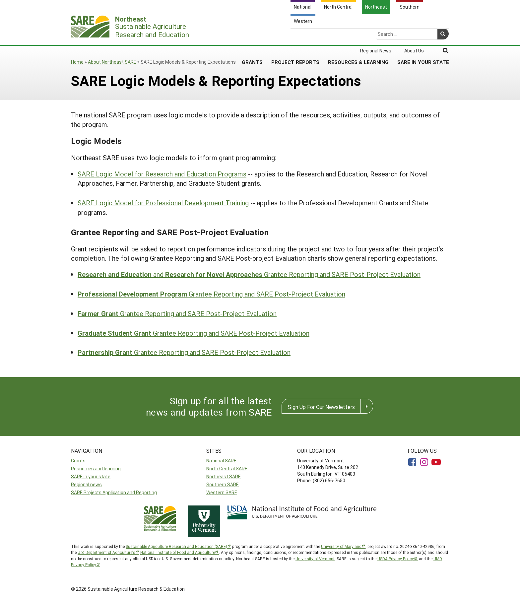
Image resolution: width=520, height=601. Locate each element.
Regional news (86, 484)
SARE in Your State (423, 36)
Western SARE (221, 492)
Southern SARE (222, 484)
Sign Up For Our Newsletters (321, 406)
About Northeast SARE (112, 62)
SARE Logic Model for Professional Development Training (163, 202)
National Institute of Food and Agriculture (177, 552)
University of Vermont (315, 558)
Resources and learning (96, 468)
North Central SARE (226, 468)
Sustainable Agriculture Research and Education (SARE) (176, 546)
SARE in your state (90, 476)
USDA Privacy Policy (395, 558)
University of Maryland (341, 546)
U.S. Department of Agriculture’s (106, 552)
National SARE (221, 460)
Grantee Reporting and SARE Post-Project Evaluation (211, 294)
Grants (252, 36)
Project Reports (295, 36)
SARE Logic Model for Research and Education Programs (162, 173)
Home (77, 62)
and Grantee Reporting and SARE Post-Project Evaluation (249, 274)
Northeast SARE (223, 476)
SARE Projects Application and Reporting (114, 492)
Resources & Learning (358, 36)
